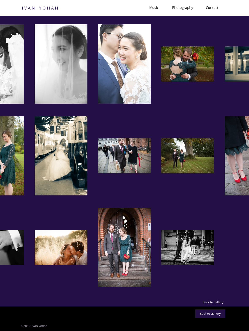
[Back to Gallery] (210, 313)
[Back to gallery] (213, 302)
